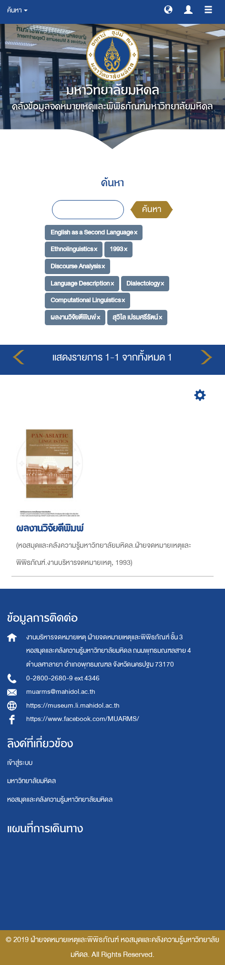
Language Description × (82, 282)
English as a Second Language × (94, 231)
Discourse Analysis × (78, 266)
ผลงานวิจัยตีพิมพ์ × (75, 317)
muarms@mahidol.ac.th (60, 692)
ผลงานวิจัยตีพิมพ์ (51, 528)
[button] (168, 9)
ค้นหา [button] (17, 10)
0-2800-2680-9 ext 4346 (63, 678)
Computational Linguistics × (88, 300)
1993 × (118, 249)
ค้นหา (151, 209)
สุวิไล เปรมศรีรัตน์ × (137, 317)
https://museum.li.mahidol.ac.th (73, 705)
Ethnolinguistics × (74, 249)
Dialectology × (145, 282)
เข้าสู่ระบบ (19, 763)
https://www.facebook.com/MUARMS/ (82, 719)
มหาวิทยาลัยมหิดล (31, 781)
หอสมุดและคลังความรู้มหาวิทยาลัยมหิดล (59, 800)
